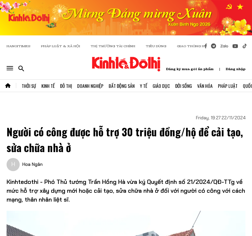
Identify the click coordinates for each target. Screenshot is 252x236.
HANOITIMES (19, 46)
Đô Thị (66, 85)
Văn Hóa (205, 85)
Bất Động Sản (122, 85)
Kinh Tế (48, 85)
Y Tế (143, 85)
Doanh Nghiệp (90, 85)
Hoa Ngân (32, 164)
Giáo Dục (161, 85)
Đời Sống (183, 85)
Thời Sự (29, 85)
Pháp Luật (228, 85)
